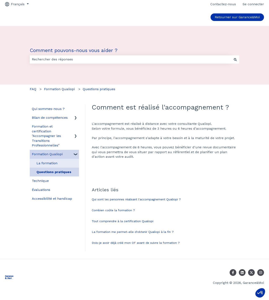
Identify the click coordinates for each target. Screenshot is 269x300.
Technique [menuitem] (40, 181)
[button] (260, 293)
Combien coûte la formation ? (113, 210)
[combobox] (130, 59)
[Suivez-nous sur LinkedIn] (242, 272)
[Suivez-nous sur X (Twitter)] (251, 272)
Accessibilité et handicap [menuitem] (52, 199)
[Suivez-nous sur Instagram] (260, 272)
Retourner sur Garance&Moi (237, 17)
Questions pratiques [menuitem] (53, 172)
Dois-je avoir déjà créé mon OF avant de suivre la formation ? (136, 242)
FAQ (33, 89)
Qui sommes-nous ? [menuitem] (48, 109)
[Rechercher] (235, 59)
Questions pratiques (99, 89)
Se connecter (253, 4)
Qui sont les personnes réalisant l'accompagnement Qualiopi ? (136, 199)
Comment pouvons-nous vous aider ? (74, 50)
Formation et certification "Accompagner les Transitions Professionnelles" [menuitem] (46, 135)
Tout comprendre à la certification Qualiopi (122, 221)
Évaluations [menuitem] (41, 190)
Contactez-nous (223, 4)
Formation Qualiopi (59, 89)
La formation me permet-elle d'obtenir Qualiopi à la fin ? (133, 231)
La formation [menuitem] (46, 163)
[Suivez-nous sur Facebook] (233, 272)
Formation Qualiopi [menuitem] (47, 154)
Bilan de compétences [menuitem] (50, 118)
